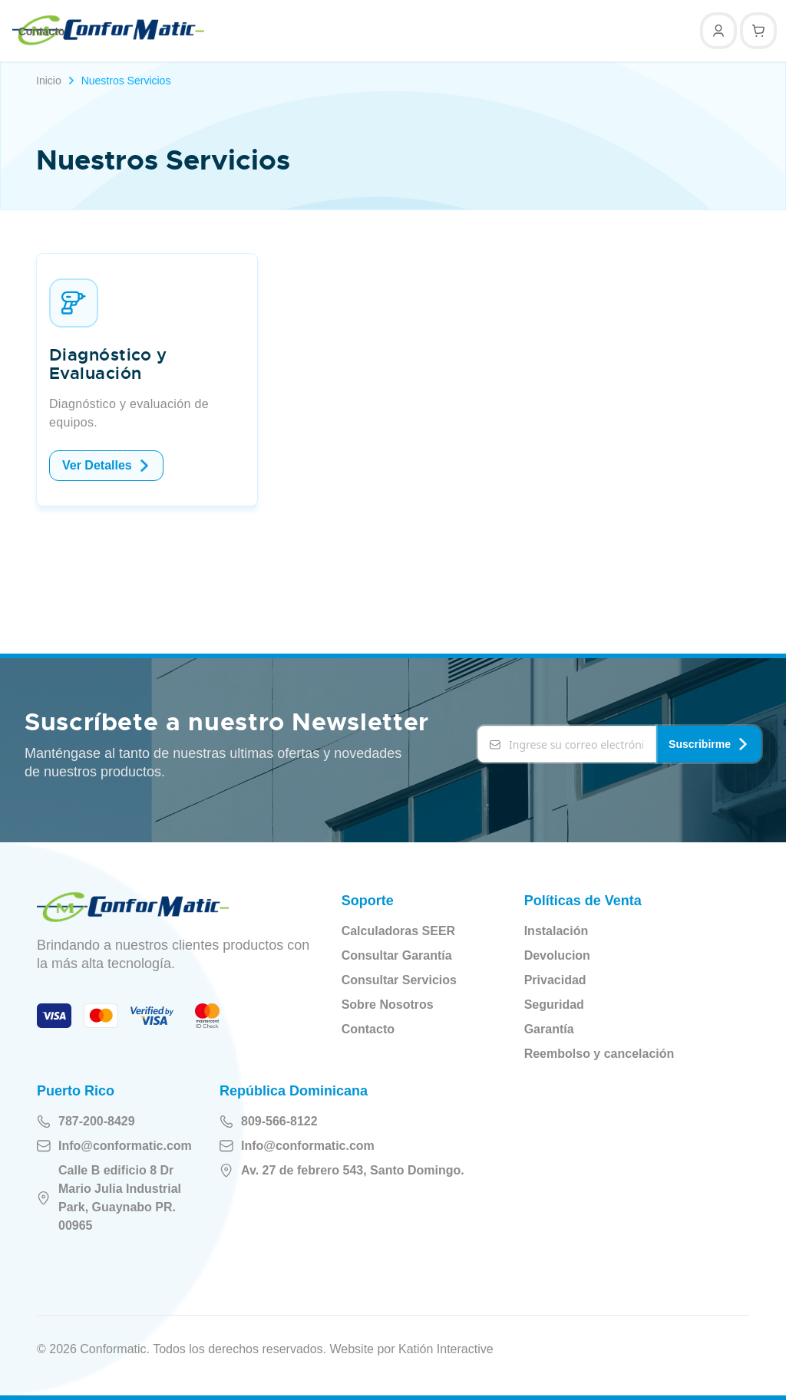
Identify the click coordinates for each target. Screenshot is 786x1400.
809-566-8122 (269, 1121)
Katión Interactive (446, 1349)
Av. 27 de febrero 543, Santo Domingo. (342, 1171)
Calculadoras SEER (399, 930)
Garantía (549, 1029)
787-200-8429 (86, 1121)
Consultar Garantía (397, 955)
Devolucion (557, 955)
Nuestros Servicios (126, 80)
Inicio (48, 80)
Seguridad (554, 1004)
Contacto (41, 31)
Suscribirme (709, 744)
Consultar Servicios (399, 980)
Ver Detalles (106, 465)
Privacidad (555, 980)
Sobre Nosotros (388, 1004)
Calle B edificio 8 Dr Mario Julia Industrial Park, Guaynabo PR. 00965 (109, 1198)
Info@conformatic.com (114, 1146)
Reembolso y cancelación (599, 1053)
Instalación (556, 930)
